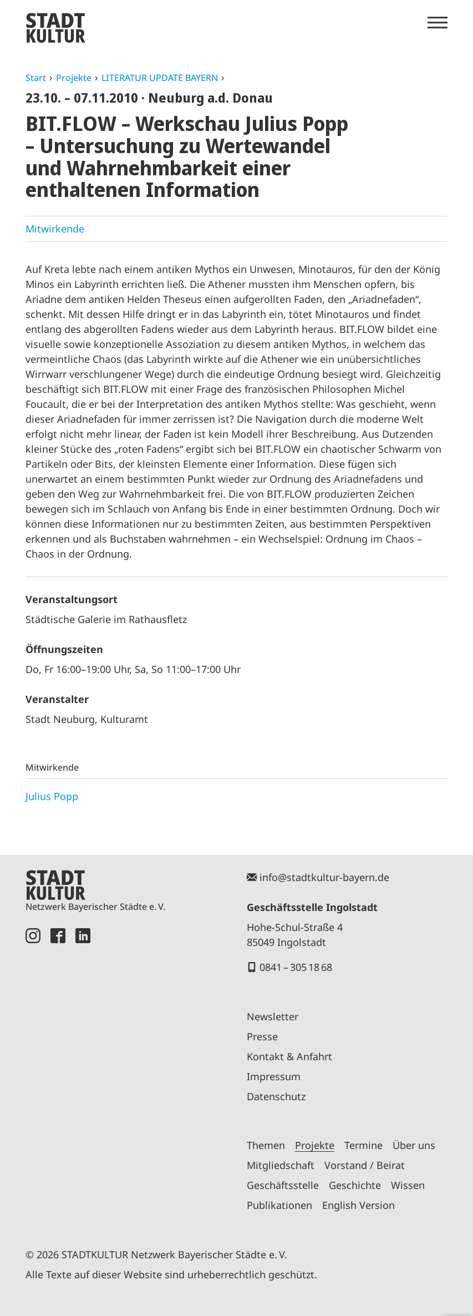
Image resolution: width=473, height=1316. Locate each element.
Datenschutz (276, 1096)
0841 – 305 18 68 (296, 967)
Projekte (73, 78)
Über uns (414, 1145)
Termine (363, 1145)
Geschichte (355, 1185)
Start (36, 78)
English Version (358, 1205)
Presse (262, 1036)
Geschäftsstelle (283, 1185)
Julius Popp (52, 796)
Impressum (274, 1076)
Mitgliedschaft (280, 1165)
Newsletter (272, 1016)
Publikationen (279, 1205)
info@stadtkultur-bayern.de (324, 877)
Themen (266, 1145)
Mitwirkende (55, 228)
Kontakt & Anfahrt (289, 1056)
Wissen (408, 1185)
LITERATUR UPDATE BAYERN (159, 78)
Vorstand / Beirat (364, 1165)
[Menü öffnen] (437, 23)
